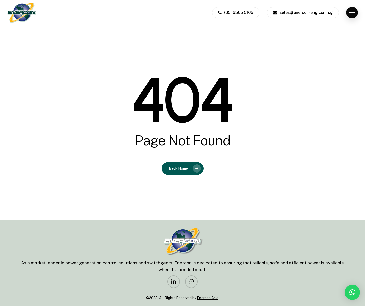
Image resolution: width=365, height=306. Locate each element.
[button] (352, 292)
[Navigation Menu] (352, 12)
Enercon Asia (207, 298)
